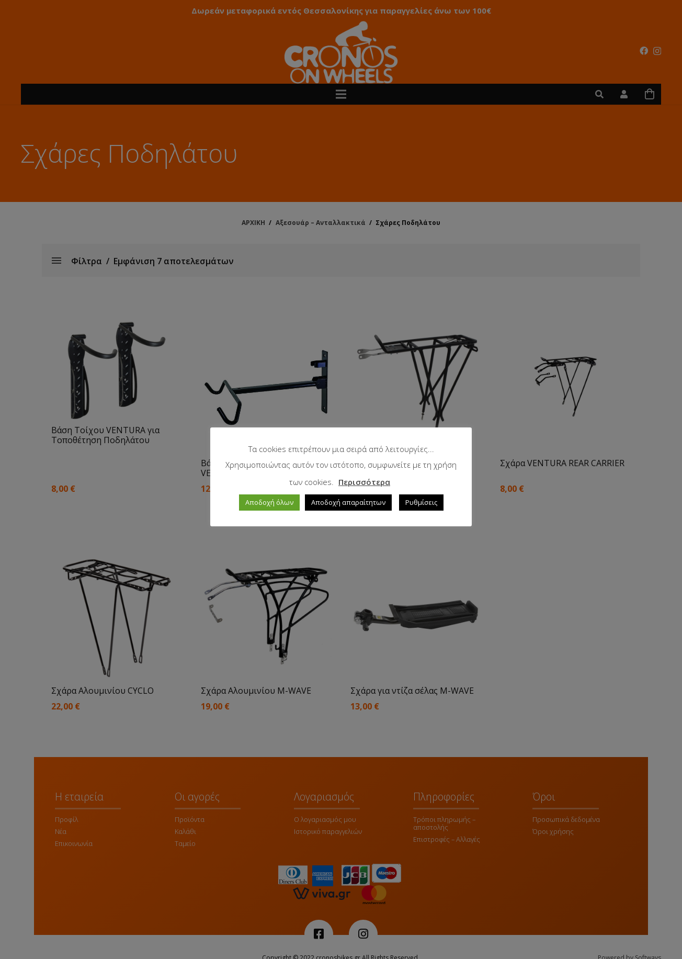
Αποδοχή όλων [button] (269, 502)
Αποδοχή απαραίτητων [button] (348, 502)
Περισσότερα (364, 482)
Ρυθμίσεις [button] (421, 502)
